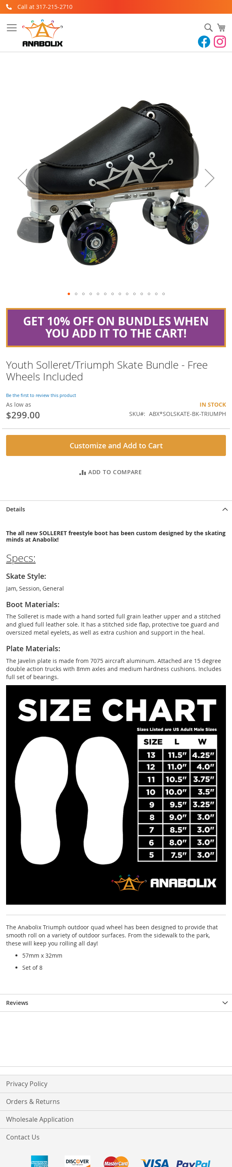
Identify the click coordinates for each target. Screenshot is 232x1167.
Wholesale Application (40, 1119)
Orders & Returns (33, 1101)
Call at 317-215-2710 (44, 7)
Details (15, 509)
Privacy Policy (26, 1083)
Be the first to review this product (41, 395)
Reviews (17, 1003)
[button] (68, 294)
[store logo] (42, 32)
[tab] (116, 509)
